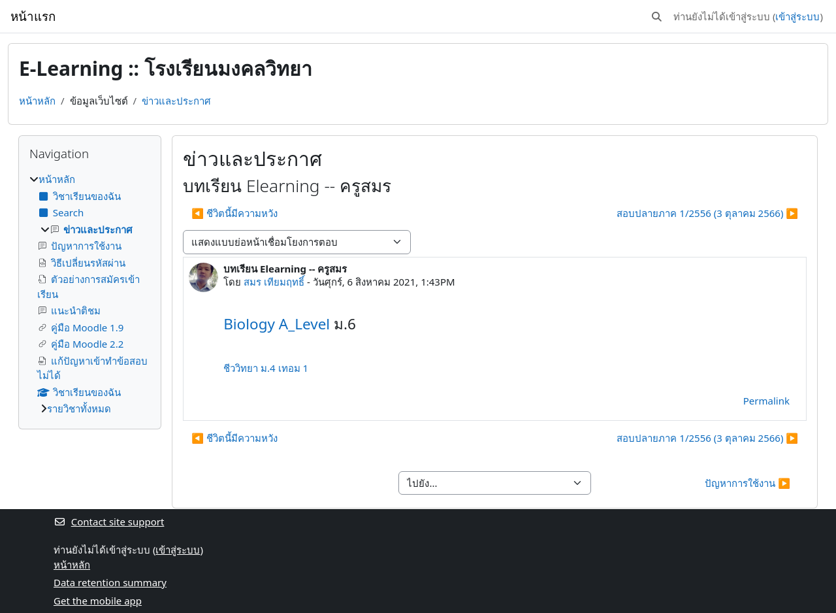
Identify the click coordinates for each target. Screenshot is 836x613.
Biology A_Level (276, 324)
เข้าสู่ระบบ (797, 16)
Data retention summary (110, 582)
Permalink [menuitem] (766, 400)
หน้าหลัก (37, 100)
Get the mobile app (98, 600)
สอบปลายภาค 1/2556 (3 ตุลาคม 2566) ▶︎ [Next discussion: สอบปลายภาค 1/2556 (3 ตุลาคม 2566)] (707, 213)
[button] (656, 16)
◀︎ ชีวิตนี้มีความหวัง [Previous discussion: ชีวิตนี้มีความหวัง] (234, 213)
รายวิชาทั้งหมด (79, 408)
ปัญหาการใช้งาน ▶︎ (747, 482)
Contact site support (109, 521)
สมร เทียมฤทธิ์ (274, 281)
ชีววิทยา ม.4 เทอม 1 (265, 367)
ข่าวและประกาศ (176, 100)
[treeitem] (89, 294)
